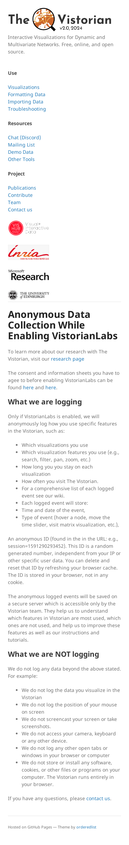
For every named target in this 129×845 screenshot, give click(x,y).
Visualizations (24, 87)
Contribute (20, 195)
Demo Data (20, 152)
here (28, 387)
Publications (22, 187)
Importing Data (25, 101)
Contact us (20, 209)
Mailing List (21, 144)
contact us (98, 798)
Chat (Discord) (24, 137)
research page (67, 358)
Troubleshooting (27, 108)
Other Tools (21, 159)
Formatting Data (26, 94)
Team (14, 202)
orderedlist (86, 826)
